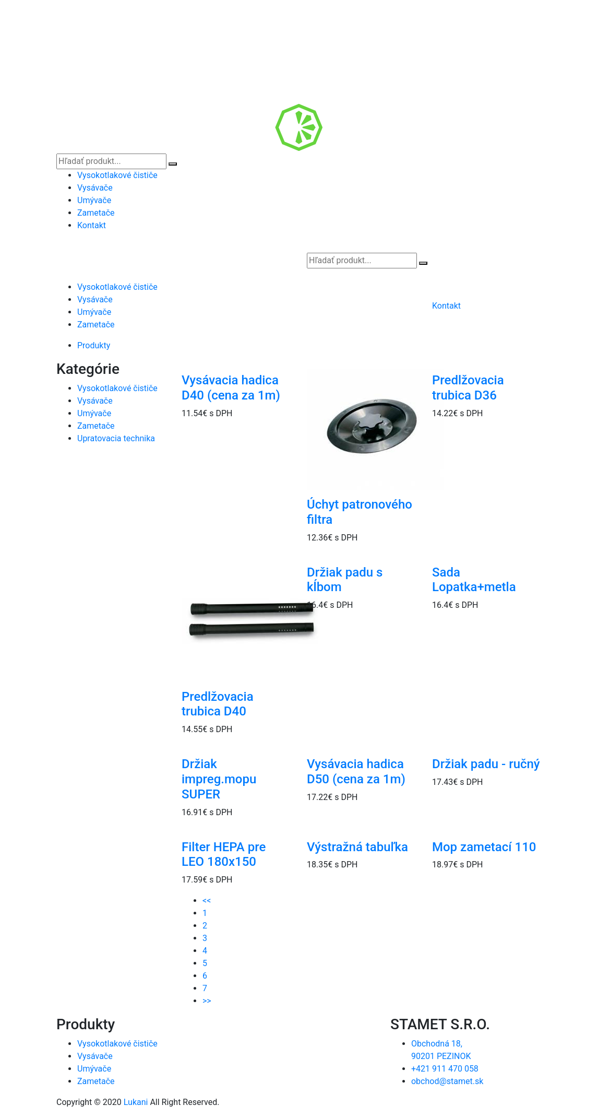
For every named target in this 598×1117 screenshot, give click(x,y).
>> (206, 1001)
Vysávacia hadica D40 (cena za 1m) (231, 388)
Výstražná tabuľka (357, 847)
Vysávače (95, 188)
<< (206, 901)
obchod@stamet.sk (447, 1081)
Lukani (136, 1102)
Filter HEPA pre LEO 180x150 (224, 854)
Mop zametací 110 (484, 847)
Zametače (96, 213)
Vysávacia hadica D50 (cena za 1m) (356, 771)
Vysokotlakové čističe (117, 175)
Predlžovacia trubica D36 (468, 388)
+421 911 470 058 (445, 1069)
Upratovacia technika (116, 438)
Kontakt (91, 225)
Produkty (93, 345)
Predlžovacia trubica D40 (218, 704)
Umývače (94, 200)
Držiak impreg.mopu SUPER (219, 779)
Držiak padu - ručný (486, 764)
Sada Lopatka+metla (474, 580)
